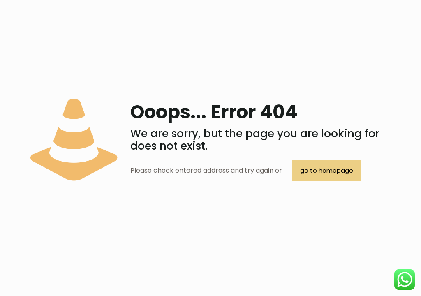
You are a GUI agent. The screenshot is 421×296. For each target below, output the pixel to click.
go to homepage (326, 170)
